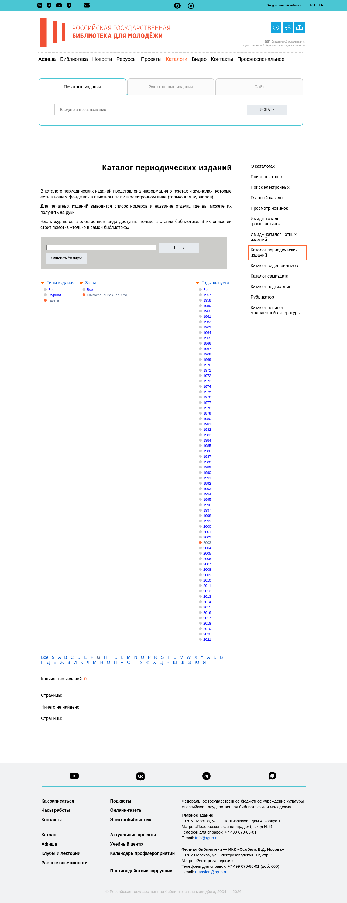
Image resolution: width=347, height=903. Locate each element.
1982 (207, 430)
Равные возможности (65, 862)
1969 (207, 360)
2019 (207, 629)
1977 (207, 403)
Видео (199, 59)
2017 (207, 618)
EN (321, 5)
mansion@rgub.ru (211, 872)
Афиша (47, 59)
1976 (207, 397)
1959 (207, 306)
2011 (207, 586)
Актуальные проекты (133, 834)
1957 (207, 295)
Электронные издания (171, 87)
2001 (207, 532)
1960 (207, 311)
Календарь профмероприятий (142, 853)
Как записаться (58, 801)
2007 (207, 564)
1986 (207, 451)
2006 (207, 559)
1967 (207, 349)
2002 (207, 537)
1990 (207, 473)
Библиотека (74, 59)
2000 (207, 526)
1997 (207, 510)
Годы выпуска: (216, 283)
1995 (207, 500)
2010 (207, 580)
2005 (207, 553)
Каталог (50, 834)
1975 (207, 392)
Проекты (151, 59)
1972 (207, 376)
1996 (207, 505)
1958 (207, 300)
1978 (207, 408)
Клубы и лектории (61, 853)
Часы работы (56, 810)
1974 (207, 386)
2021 (207, 640)
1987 (207, 456)
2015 (207, 607)
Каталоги (176, 59)
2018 (207, 623)
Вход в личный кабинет (284, 5)
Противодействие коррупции (141, 871)
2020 (207, 634)
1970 (207, 365)
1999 (207, 521)
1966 (207, 343)
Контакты (222, 59)
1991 (207, 478)
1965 (207, 338)
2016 (207, 613)
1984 (207, 440)
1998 (207, 516)
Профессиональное (260, 59)
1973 (207, 381)
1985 (207, 446)
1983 (207, 435)
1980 (207, 419)
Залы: (91, 283)
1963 (207, 327)
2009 (207, 575)
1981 (207, 424)
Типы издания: (61, 283)
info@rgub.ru (207, 837)
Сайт (259, 87)
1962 (207, 322)
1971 (207, 370)
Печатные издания (95, 90)
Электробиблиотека (131, 819)
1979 (207, 413)
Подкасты (121, 801)
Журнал (54, 295)
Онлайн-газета (125, 810)
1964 (207, 333)
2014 (207, 602)
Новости (102, 59)
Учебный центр (126, 844)
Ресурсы (126, 59)
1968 (207, 354)
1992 (207, 483)
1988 (207, 462)
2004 (207, 548)
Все (51, 290)
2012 (207, 591)
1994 (207, 494)
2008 (207, 570)
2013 (207, 596)
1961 (207, 316)
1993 (207, 489)
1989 (207, 467)
